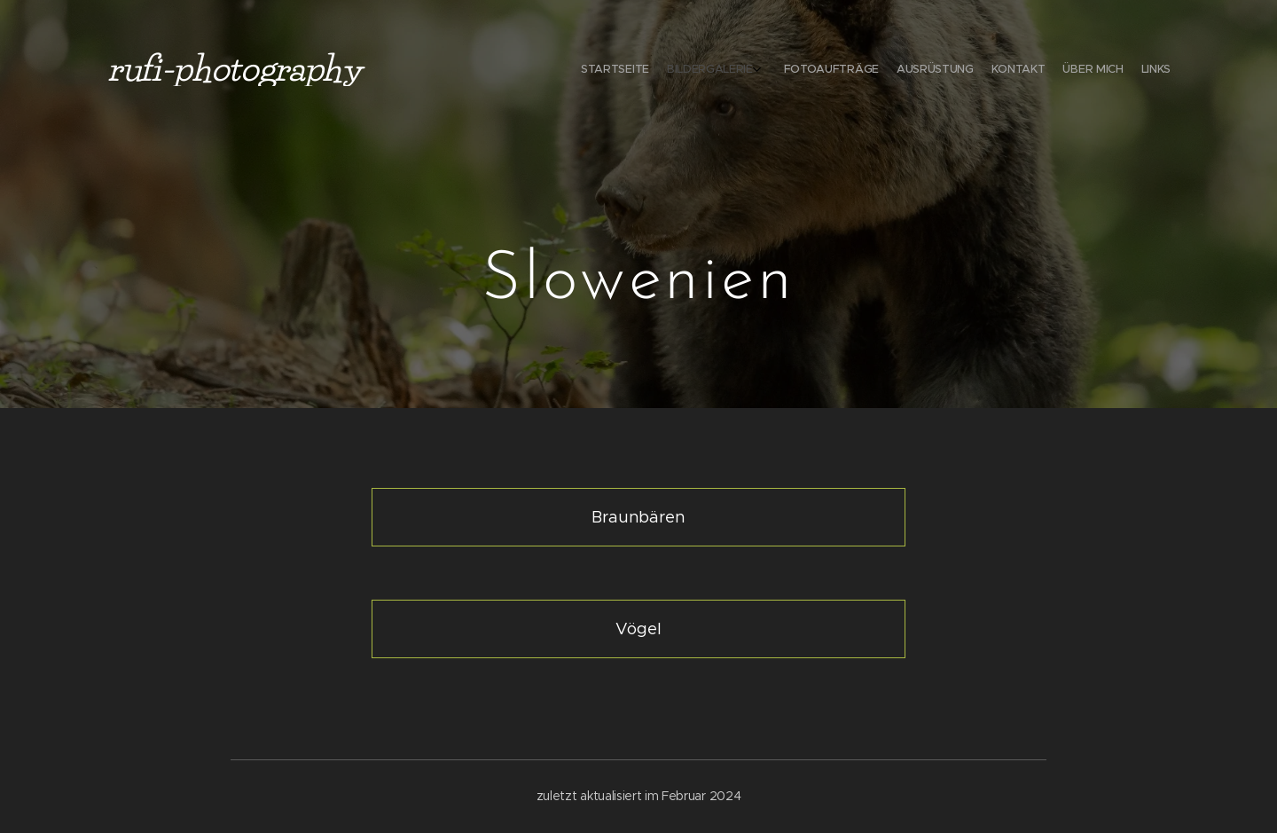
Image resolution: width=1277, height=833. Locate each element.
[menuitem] (1053, 71)
